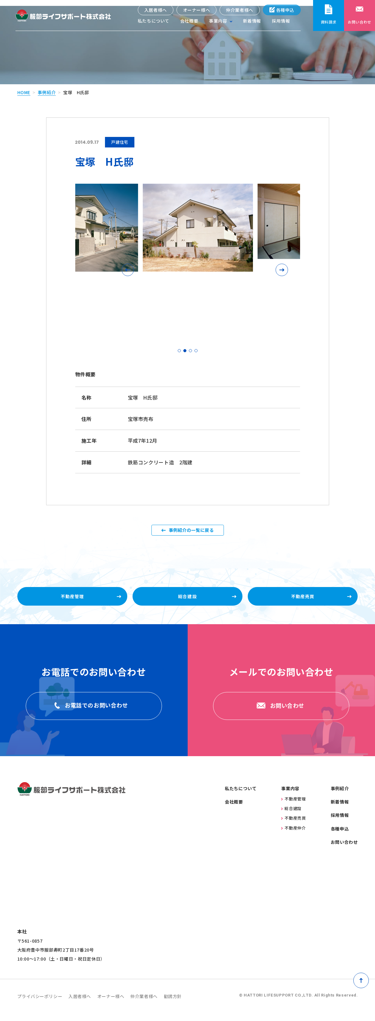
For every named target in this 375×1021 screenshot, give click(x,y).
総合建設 (291, 816)
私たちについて (153, 22)
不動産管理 (293, 807)
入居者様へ (155, 10)
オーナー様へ (196, 10)
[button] (129, 264)
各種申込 (281, 10)
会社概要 (189, 22)
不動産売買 (293, 826)
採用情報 (281, 22)
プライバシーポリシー (43, 1004)
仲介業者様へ (239, 10)
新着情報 (252, 22)
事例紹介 (47, 86)
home (24, 86)
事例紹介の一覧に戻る (191, 528)
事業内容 (290, 796)
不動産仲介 (293, 835)
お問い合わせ (344, 850)
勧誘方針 (191, 1004)
